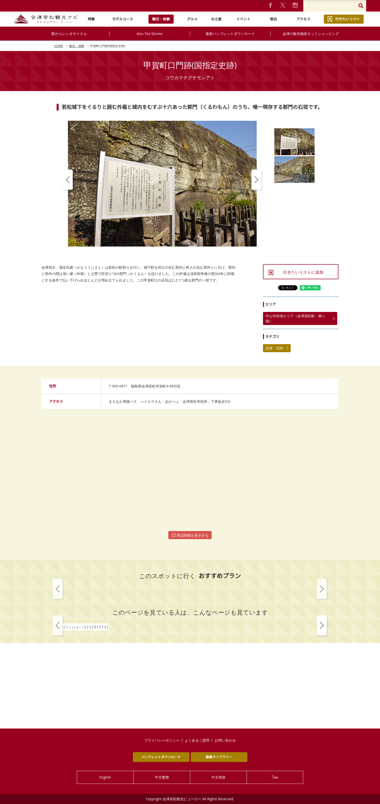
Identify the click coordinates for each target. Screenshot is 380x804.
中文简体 (218, 777)
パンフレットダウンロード (161, 757)
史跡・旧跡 (274, 348)
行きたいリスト (347, 19)
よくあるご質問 (197, 740)
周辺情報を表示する (190, 535)
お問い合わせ (225, 740)
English (105, 777)
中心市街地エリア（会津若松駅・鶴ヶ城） (295, 318)
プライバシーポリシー (161, 740)
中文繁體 (162, 777)
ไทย (275, 777)
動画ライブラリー (219, 757)
